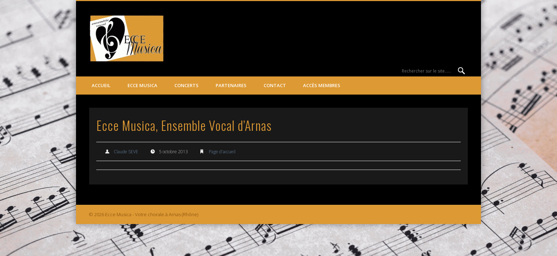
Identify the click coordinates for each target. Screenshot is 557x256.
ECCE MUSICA (142, 85)
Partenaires (231, 85)
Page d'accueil (222, 152)
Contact (275, 85)
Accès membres (321, 85)
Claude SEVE (126, 152)
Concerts (186, 85)
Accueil (101, 85)
